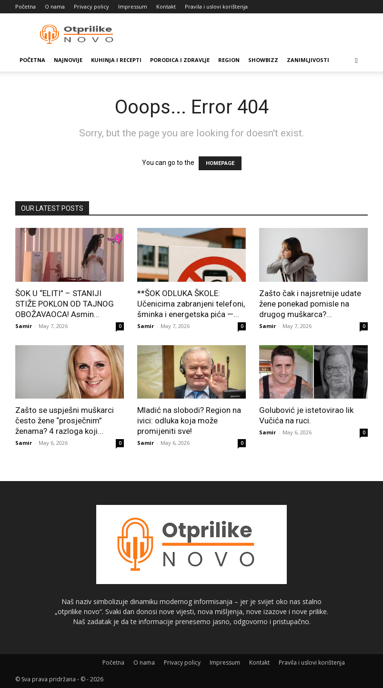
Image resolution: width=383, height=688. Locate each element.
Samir (23, 325)
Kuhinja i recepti (116, 59)
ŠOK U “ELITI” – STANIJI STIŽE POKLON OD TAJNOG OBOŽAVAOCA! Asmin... (64, 303)
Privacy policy (91, 6)
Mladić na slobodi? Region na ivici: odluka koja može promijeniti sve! (189, 420)
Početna (25, 6)
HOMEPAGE (220, 163)
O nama (55, 6)
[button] (356, 60)
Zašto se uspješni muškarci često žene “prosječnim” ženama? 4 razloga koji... (64, 420)
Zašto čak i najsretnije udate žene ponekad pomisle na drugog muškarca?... (310, 303)
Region (229, 59)
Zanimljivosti (308, 59)
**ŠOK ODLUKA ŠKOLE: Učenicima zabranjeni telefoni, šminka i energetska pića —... (191, 303)
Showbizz (263, 59)
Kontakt (166, 6)
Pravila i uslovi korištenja (216, 6)
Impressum (132, 6)
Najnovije (68, 59)
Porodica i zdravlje (180, 59)
